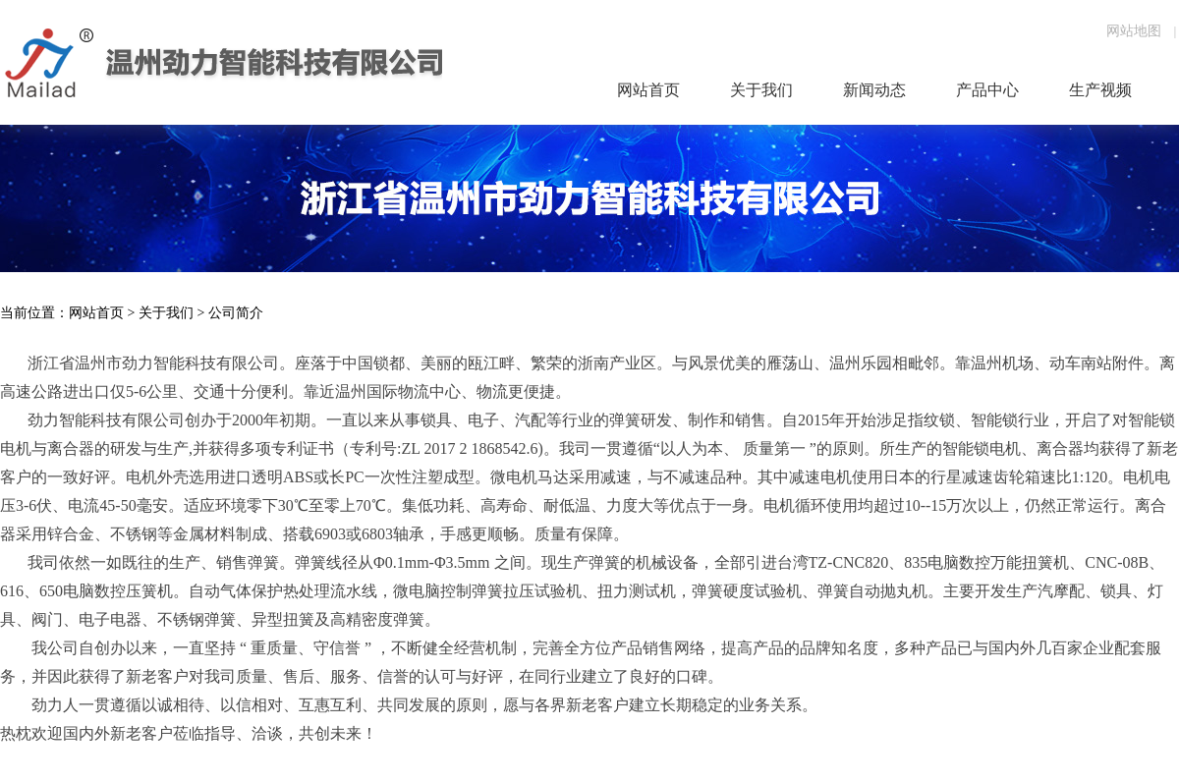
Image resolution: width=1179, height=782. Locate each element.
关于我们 (166, 313)
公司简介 (235, 313)
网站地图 (1133, 31)
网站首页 (96, 313)
